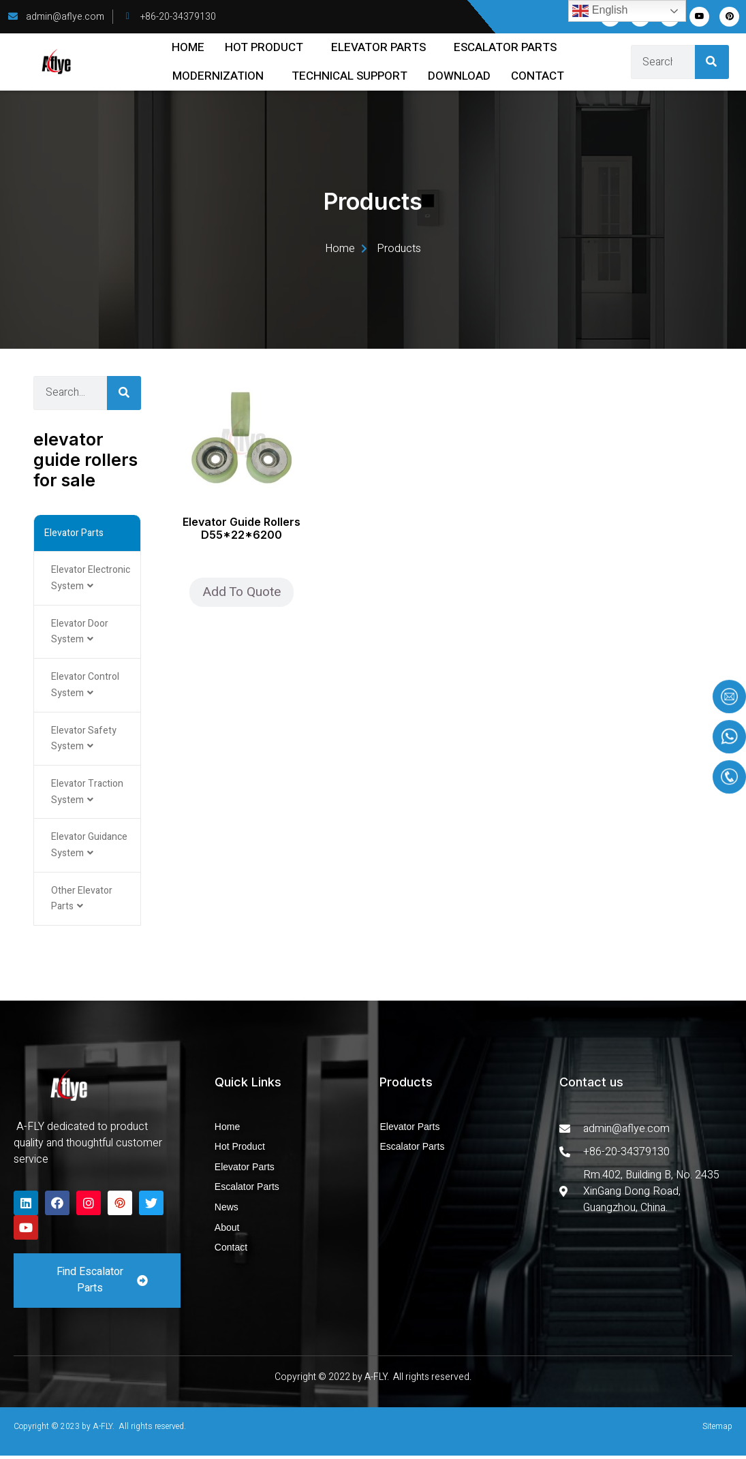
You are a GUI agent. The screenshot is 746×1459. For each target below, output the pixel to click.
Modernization (218, 75)
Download (459, 75)
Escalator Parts (505, 47)
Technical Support (349, 75)
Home (188, 47)
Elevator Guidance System (89, 847)
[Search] (712, 62)
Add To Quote (241, 591)
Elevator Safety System (83, 740)
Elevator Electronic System (90, 578)
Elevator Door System (79, 632)
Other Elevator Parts (81, 901)
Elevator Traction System (87, 794)
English (599, 11)
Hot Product (264, 47)
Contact (537, 75)
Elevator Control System (85, 686)
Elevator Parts (378, 47)
